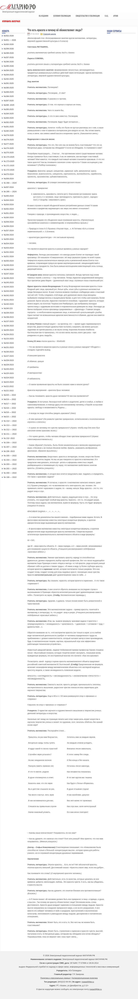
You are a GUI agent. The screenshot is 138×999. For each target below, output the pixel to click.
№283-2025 (9, 118)
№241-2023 (9, 300)
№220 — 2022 (10, 395)
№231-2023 (9, 347)
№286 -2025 (9, 105)
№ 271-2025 (9, 165)
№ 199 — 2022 (10, 477)
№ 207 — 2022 (10, 447)
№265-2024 (9, 196)
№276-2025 (9, 148)
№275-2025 (9, 152)
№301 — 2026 (10, 40)
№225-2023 (9, 373)
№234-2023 (9, 334)
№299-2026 (9, 49)
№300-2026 (9, 44)
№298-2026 (9, 53)
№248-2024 (9, 269)
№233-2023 (9, 339)
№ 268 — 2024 (10, 183)
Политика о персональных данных (55, 978)
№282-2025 (9, 122)
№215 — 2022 (10, 417)
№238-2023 (9, 317)
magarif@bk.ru (88, 982)
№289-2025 (9, 92)
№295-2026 (9, 66)
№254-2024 (9, 243)
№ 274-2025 (9, 157)
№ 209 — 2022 (10, 442)
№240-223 (8, 308)
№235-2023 (9, 330)
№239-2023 (9, 313)
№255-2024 (9, 239)
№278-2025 (9, 140)
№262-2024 (9, 209)
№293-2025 (9, 75)
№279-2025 (9, 135)
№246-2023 (9, 278)
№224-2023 (9, 378)
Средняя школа (49, 34)
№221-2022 (9, 391)
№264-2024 (9, 200)
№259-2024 (9, 222)
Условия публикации (62, 15)
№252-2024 (9, 252)
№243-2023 (9, 291)
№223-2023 (9, 382)
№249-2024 (9, 265)
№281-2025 (9, 127)
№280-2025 (9, 131)
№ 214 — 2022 (10, 421)
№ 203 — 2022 (10, 464)
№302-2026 (9, 36)
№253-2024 (9, 248)
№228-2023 (9, 365)
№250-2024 (9, 261)
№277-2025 (9, 144)
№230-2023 (9, 352)
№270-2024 (9, 174)
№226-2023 (9, 369)
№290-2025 (9, 88)
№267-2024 (9, 187)
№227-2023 (9, 356)
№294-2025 (9, 70)
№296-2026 (9, 62)
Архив (115, 15)
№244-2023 (9, 287)
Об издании (43, 15)
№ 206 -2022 (9, 451)
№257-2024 (9, 230)
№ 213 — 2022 (10, 425)
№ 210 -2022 (9, 438)
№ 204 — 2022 (10, 460)
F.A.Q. (106, 15)
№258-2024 (9, 226)
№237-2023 (9, 321)
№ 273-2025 (9, 161)
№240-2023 (9, 304)
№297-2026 (9, 57)
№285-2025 (9, 109)
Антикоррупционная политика (85, 978)
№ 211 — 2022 (10, 434)
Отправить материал (11, 21)
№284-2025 (9, 114)
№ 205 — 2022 (10, 455)
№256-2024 (9, 235)
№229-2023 (9, 360)
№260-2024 (9, 217)
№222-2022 (9, 386)
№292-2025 (9, 79)
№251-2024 (9, 256)
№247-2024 (9, 274)
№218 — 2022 (10, 408)
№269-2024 (9, 178)
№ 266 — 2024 (10, 191)
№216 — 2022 (10, 412)
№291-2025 (9, 83)
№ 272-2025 (9, 170)
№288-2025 (9, 96)
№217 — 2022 (10, 404)
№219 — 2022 (10, 399)
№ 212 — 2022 (10, 430)
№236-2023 (9, 326)
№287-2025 (9, 101)
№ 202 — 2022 (10, 468)
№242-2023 (9, 295)
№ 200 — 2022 (10, 473)
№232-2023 (9, 343)
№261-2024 (9, 213)
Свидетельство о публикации (88, 15)
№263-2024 (9, 204)
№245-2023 (9, 282)
